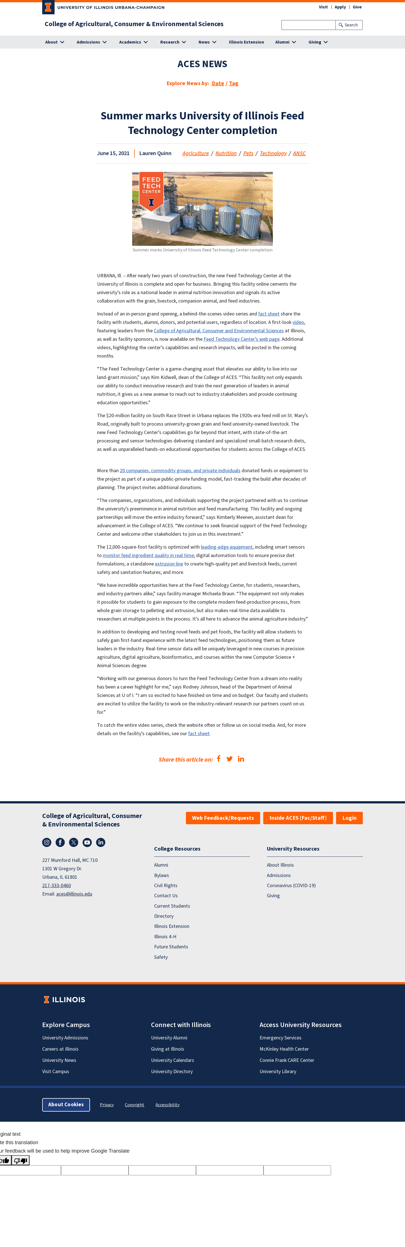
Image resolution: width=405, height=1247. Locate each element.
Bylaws (161, 875)
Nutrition (226, 153)
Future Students (171, 946)
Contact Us (166, 895)
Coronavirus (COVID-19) (291, 885)
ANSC (299, 153)
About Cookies (66, 1104)
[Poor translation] (21, 1160)
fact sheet (269, 313)
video (298, 322)
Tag (233, 83)
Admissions (279, 875)
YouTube (87, 842)
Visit (323, 7)
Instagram (46, 842)
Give (357, 7)
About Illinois (280, 865)
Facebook (60, 842)
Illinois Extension (246, 42)
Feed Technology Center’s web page (242, 339)
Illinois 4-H (165, 936)
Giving (273, 895)
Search (351, 25)
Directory (164, 916)
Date (218, 83)
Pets (248, 153)
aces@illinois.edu (74, 894)
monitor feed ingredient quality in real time (148, 555)
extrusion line (169, 563)
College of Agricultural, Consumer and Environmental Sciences (219, 330)
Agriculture (196, 153)
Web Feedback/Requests (223, 818)
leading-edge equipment (227, 547)
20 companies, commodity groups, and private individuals (180, 470)
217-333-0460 (56, 885)
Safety (161, 956)
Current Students (172, 905)
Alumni (161, 865)
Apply (340, 7)
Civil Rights (165, 885)
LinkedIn (100, 842)
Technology (273, 153)
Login (349, 818)
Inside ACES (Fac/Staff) (298, 818)
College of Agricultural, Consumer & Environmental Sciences (134, 24)
